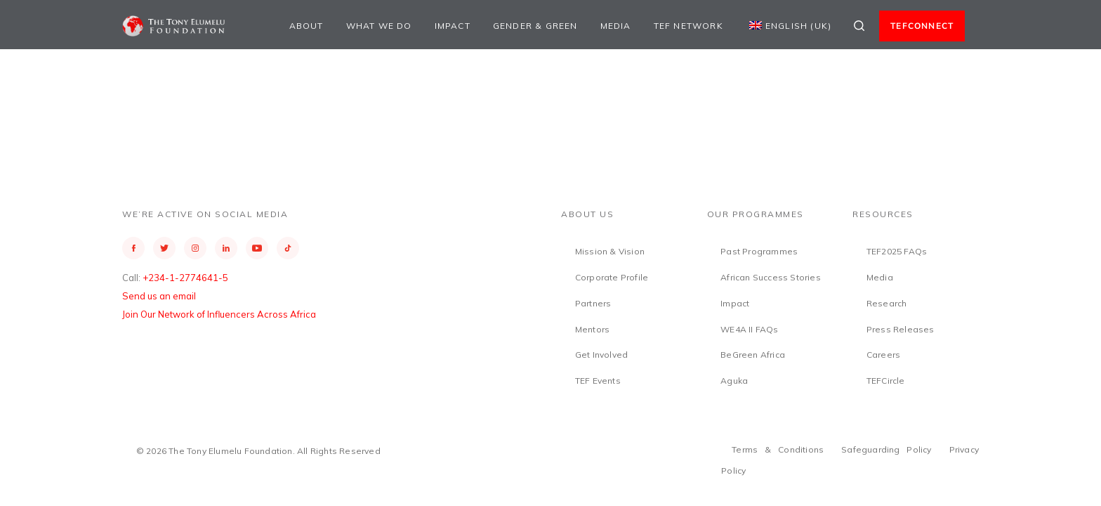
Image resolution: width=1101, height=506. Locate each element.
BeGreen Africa (752, 354)
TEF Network (688, 25)
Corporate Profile (611, 277)
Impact (452, 25)
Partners (593, 303)
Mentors (592, 329)
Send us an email (159, 295)
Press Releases (900, 329)
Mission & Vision (610, 251)
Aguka (734, 380)
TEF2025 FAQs (896, 251)
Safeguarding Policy (886, 449)
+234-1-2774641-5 (185, 277)
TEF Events (598, 380)
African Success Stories (770, 277)
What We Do (379, 25)
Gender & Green (535, 25)
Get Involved (601, 354)
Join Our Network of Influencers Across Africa (219, 314)
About (306, 25)
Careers (883, 354)
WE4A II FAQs (749, 329)
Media (615, 25)
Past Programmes (759, 251)
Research (886, 303)
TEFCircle (885, 380)
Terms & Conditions (778, 449)
